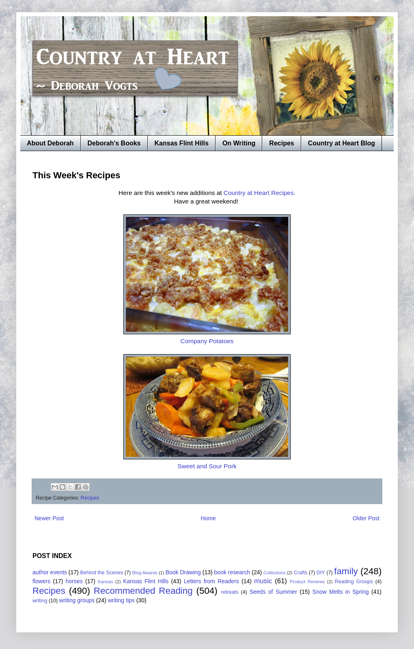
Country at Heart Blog (341, 143)
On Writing (238, 143)
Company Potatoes (207, 340)
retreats (230, 592)
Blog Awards (144, 572)
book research (232, 572)
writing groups (77, 600)
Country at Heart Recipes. (259, 192)
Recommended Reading (143, 591)
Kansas (105, 581)
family (346, 571)
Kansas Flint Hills (182, 143)
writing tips (121, 600)
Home (208, 518)
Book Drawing (183, 572)
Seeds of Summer (273, 591)
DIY (321, 572)
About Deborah (50, 143)
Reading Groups (354, 581)
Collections (274, 572)
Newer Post (49, 518)
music (263, 581)
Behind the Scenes (101, 572)
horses (74, 581)
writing (39, 601)
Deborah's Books (114, 143)
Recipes (281, 143)
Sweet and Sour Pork (206, 466)
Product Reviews (307, 581)
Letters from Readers (211, 581)
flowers (41, 581)
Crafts (301, 572)
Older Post (366, 518)
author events (49, 572)
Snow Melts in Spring (341, 591)
